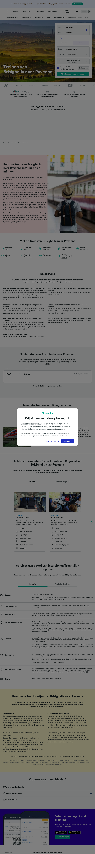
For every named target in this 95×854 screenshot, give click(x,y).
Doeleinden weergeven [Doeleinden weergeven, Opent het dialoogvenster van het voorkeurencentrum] (51, 441)
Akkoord (67, 441)
